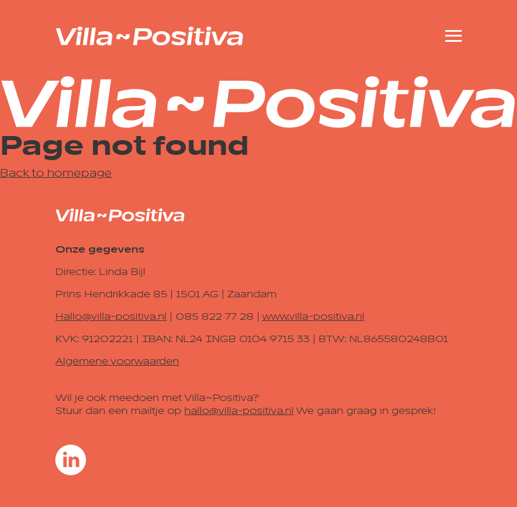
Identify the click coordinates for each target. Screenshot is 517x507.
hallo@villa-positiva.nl (239, 411)
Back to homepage (56, 173)
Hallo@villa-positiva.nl (111, 316)
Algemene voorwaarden (117, 361)
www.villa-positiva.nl (313, 316)
